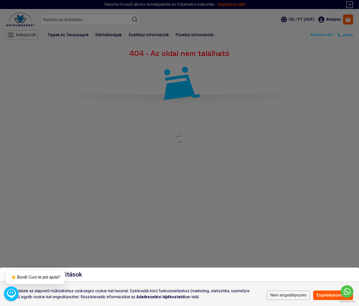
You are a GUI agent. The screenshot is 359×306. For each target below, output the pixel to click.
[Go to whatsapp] (347, 291)
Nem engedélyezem (288, 295)
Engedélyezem (333, 295)
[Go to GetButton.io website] (347, 301)
